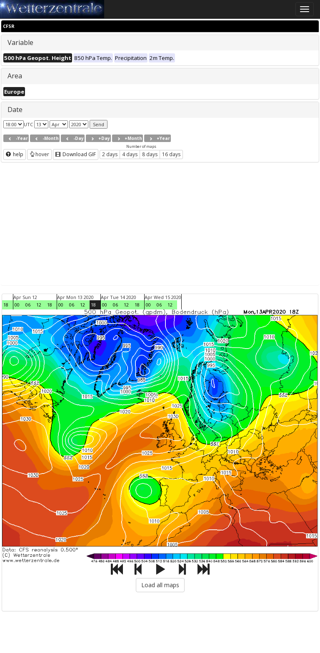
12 (38, 305)
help (14, 154)
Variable (20, 42)
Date (15, 109)
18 (5, 305)
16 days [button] (171, 154)
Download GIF (75, 154)
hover (39, 154)
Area (15, 75)
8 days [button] (150, 154)
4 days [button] (130, 154)
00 (17, 305)
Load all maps (160, 585)
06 (27, 305)
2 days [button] (110, 154)
